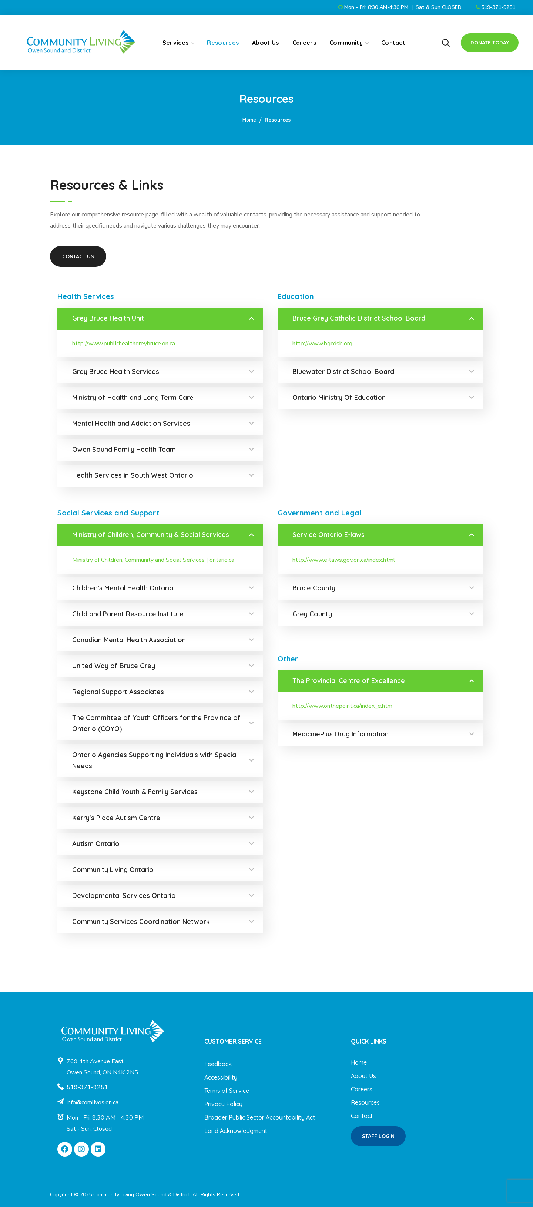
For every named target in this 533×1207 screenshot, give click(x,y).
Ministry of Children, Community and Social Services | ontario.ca (153, 560)
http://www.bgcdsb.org (322, 343)
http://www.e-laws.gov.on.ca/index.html (343, 560)
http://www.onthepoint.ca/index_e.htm (342, 706)
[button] (445, 42)
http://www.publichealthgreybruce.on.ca (123, 343)
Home (249, 119)
